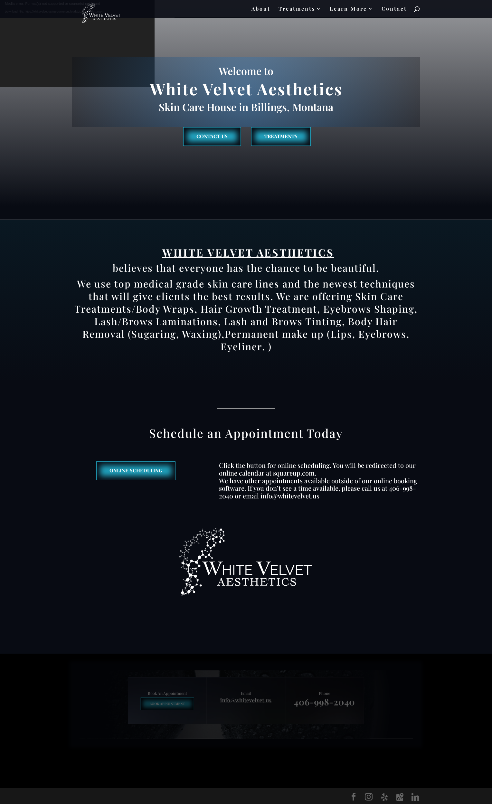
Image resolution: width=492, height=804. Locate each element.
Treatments (297, 9)
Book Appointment (179, 703)
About (260, 9)
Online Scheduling (135, 470)
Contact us (212, 136)
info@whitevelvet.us (246, 700)
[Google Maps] (399, 797)
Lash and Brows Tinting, (284, 321)
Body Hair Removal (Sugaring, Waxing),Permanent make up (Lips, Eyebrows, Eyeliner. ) (246, 334)
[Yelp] (384, 797)
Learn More (348, 9)
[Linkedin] (415, 797)
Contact (394, 9)
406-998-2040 (312, 702)
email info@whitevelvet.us (281, 495)
